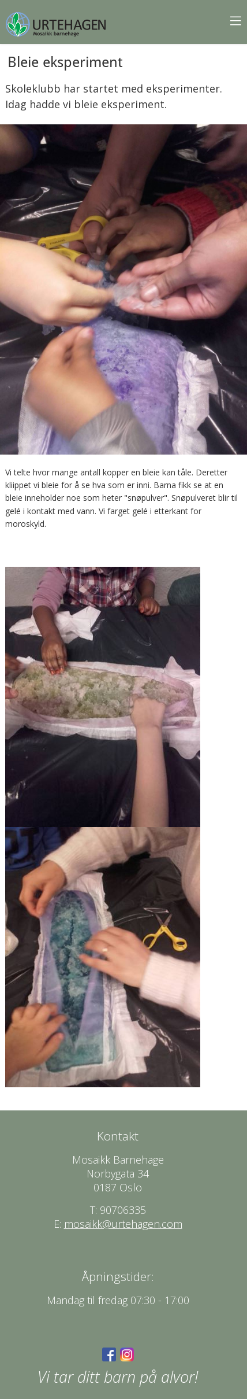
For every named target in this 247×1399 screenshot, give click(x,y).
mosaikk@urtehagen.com (123, 1224)
